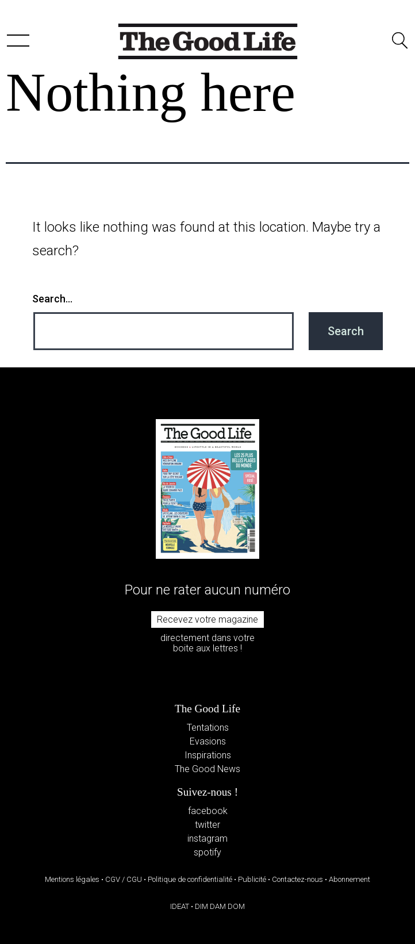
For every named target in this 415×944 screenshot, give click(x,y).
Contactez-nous (297, 879)
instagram (207, 838)
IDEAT (179, 906)
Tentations (208, 727)
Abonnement (349, 879)
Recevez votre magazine (207, 619)
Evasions (208, 741)
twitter (207, 824)
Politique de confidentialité (190, 879)
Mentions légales (72, 879)
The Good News (207, 768)
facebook (208, 810)
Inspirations (208, 755)
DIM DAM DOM (220, 906)
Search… (52, 299)
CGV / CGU (123, 879)
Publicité (252, 879)
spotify (207, 852)
